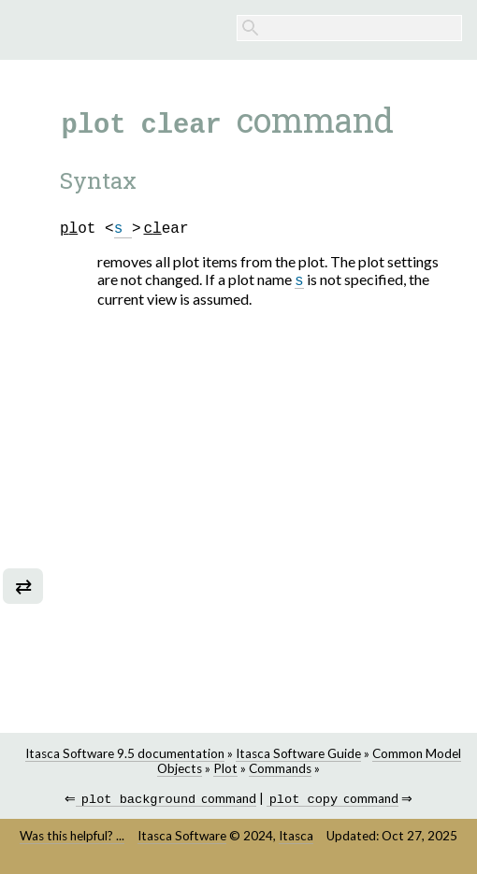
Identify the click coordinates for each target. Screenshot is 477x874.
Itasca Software (181, 837)
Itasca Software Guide (298, 753)
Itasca (296, 837)
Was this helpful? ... (72, 837)
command (166, 801)
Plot (225, 768)
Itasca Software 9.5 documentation (124, 753)
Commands (280, 768)
